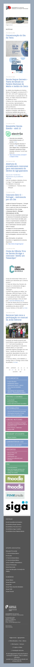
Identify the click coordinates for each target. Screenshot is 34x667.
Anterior (13, 368)
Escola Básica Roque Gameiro (13, 524)
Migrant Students (11, 437)
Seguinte (15, 372)
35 (15, 370)
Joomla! (8, 659)
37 (21, 370)
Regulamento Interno (12, 383)
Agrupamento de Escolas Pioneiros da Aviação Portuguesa (17, 8)
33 (9, 370)
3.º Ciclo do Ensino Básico (12, 560)
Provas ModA (10, 400)
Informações (15, 644)
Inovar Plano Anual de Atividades (14, 587)
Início (7, 368)
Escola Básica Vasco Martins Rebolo (15, 531)
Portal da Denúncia (12, 467)
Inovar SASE (9, 589)
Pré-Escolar (9, 555)
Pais (20, 641)
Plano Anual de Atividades (14, 387)
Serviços (22, 644)
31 (24, 368)
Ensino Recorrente (10, 567)
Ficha (15, 142)
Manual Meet (10, 454)
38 (24, 370)
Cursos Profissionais (11, 565)
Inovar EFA (8, 584)
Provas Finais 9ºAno (12, 402)
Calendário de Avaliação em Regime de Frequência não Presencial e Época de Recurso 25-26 (17, 424)
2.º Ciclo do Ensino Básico (12, 558)
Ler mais (25, 308)
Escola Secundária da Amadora (14, 522)
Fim (20, 372)
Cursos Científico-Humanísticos (14, 562)
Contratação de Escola (17, 650)
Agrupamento (21, 637)
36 (18, 370)
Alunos (24, 641)
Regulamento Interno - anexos (15, 385)
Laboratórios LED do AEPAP (14, 445)
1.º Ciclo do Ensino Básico (12, 553)
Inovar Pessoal (10, 591)
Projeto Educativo (12, 381)
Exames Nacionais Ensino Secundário (17, 403)
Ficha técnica (9, 625)
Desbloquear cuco (12, 456)
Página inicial (13, 637)
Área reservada (9, 627)
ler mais (15, 362)
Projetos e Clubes (17, 647)
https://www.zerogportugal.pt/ (15, 244)
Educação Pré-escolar (11, 551)
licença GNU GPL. (17, 661)
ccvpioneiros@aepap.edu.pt (16, 300)
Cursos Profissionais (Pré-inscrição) (16, 411)
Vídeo (16, 145)
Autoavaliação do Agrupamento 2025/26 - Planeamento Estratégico (16, 391)
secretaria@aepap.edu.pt (14, 622)
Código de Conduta (12, 472)
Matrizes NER (10, 429)
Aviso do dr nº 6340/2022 (13, 175)
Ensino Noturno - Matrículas (14, 427)
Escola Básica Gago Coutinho (13, 529)
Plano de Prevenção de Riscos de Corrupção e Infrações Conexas (15, 470)
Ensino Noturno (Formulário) (14, 415)
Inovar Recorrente (10, 582)
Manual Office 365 (12, 452)
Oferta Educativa (13, 641)
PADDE (9, 389)
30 (21, 368)
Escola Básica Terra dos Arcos (13, 526)
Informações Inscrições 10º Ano (15, 413)
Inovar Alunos (9, 580)
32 (27, 368)
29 (18, 368)
